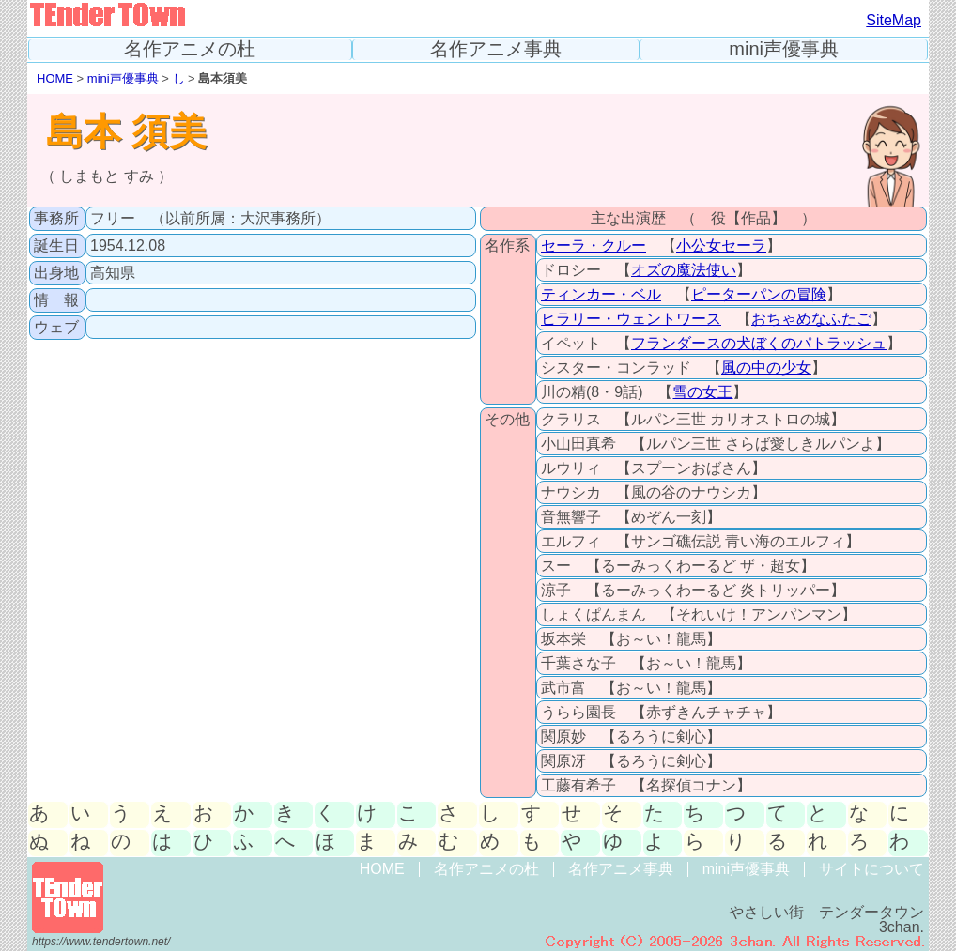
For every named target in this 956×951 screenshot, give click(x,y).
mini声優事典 (784, 49)
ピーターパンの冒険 (758, 294)
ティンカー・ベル (601, 294)
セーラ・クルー (593, 245)
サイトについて (871, 869)
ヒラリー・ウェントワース (631, 319)
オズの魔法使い (683, 270)
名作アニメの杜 (189, 49)
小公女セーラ (721, 245)
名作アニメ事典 (496, 49)
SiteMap (893, 20)
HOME (55, 78)
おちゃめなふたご (811, 319)
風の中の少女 (766, 368)
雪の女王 (702, 392)
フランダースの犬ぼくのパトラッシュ (759, 343)
